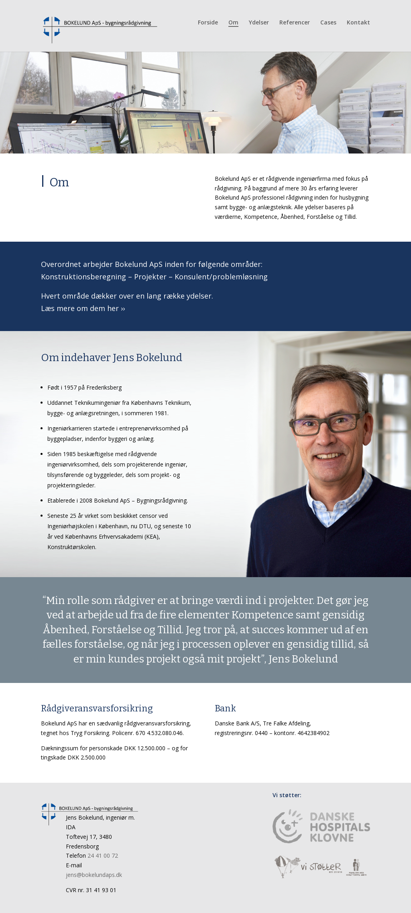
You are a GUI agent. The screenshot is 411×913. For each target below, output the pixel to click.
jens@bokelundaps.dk (94, 875)
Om (233, 23)
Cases (328, 23)
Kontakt (358, 23)
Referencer (294, 23)
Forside (208, 23)
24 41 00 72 (102, 855)
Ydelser (259, 23)
